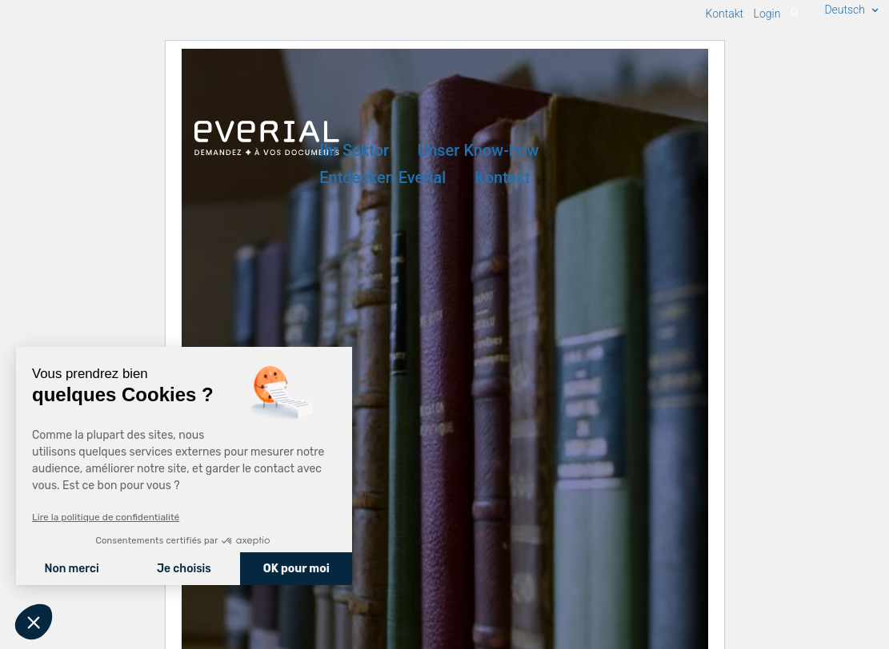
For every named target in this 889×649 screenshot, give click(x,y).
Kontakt (502, 178)
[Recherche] (795, 14)
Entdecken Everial (382, 178)
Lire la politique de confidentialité (105, 517)
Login (767, 13)
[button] (33, 622)
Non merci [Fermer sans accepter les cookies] (71, 568)
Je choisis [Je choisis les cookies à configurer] (184, 568)
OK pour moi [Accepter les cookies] (296, 568)
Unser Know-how (478, 150)
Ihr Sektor (354, 150)
